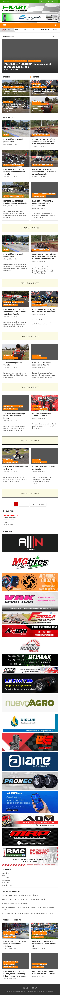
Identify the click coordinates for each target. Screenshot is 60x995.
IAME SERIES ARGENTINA (20, 61)
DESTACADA (7, 61)
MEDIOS (6, 86)
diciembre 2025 (7, 885)
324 (33, 504)
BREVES (6, 134)
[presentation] (53, 36)
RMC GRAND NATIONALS (39, 86)
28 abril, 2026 (36, 948)
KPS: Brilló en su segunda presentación (14, 903)
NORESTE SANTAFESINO (16, 86)
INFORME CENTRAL (17, 302)
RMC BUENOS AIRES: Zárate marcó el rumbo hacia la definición (14, 943)
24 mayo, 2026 (7, 176)
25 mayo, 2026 (36, 93)
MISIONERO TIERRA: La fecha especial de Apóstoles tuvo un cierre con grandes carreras (43, 141)
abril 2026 (5, 875)
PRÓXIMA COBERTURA (34, 61)
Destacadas (8, 36)
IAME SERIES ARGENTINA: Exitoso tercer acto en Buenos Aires (44, 943)
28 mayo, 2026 (8, 70)
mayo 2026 (5, 873)
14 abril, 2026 (7, 978)
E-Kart (16, 70)
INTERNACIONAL (8, 406)
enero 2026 (5, 883)
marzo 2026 (6, 878)
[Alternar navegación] (4, 25)
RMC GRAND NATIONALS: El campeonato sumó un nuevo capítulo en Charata (14, 311)
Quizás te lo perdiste (12, 920)
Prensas (35, 77)
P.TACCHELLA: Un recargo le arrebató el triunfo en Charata (43, 90)
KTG (5, 102)
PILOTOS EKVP (37, 84)
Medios (6, 77)
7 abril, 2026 (36, 976)
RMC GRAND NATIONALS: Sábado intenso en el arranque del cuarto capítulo (44, 171)
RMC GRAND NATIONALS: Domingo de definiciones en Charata (14, 171)
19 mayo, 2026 (7, 111)
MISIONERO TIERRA (44, 134)
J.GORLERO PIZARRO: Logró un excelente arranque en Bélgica (14, 416)
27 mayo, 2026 (7, 144)
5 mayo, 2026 (7, 948)
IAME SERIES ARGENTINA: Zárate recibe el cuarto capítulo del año (27, 65)
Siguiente (41, 504)
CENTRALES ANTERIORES (11, 931)
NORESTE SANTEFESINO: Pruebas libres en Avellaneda (26, 30)
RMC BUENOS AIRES (9, 936)
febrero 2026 (6, 880)
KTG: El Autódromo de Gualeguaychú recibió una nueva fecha (13, 106)
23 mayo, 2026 (36, 176)
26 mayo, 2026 (36, 146)
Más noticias (8, 117)
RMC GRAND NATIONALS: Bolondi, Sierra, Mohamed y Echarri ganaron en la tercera (14, 973)
